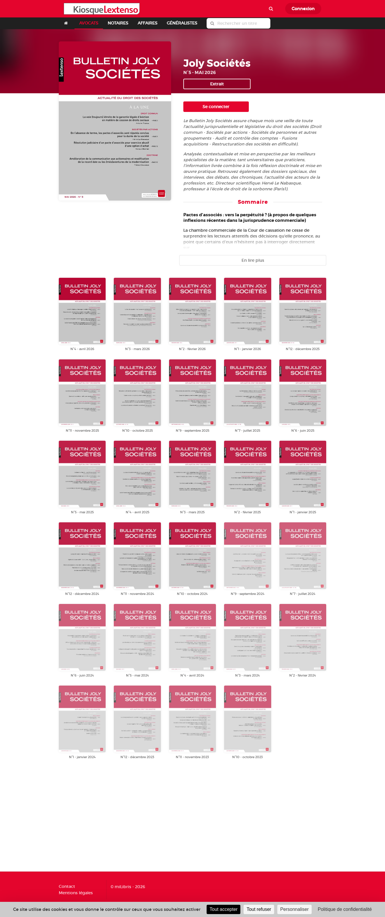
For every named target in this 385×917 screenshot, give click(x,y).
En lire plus (253, 260)
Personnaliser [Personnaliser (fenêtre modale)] (294, 909)
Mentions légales (76, 892)
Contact (67, 886)
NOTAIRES (118, 23)
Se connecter (216, 106)
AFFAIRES (147, 23)
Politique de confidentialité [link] (345, 909)
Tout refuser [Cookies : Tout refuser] (258, 909)
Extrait (217, 84)
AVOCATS (88, 23)
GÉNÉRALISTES (182, 23)
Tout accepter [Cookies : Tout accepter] (223, 909)
